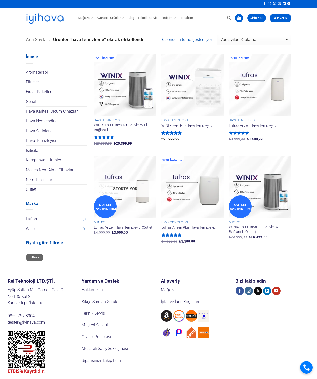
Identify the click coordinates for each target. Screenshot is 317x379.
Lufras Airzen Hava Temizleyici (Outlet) (124, 227)
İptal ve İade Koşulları (180, 301)
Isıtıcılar (33, 150)
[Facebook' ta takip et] (264, 4)
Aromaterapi (37, 72)
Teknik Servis (148, 18)
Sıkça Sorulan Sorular (101, 301)
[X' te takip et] (274, 4)
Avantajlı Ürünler (110, 18)
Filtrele (34, 257)
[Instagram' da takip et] (269, 4)
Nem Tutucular (39, 179)
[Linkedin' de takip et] (284, 4)
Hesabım (186, 18)
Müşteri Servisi (95, 325)
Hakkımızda (92, 289)
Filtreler (32, 82)
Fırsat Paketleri (39, 91)
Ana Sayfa (36, 39)
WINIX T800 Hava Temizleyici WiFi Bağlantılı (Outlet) (255, 229)
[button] (239, 18)
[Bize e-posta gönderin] (279, 4)
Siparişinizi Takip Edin (101, 360)
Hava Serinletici (39, 131)
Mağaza (85, 18)
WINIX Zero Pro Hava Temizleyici (186, 125)
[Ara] (229, 18)
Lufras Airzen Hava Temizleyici (252, 125)
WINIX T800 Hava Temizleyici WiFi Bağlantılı (120, 127)
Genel (31, 101)
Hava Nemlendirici (42, 121)
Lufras (31, 219)
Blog (131, 18)
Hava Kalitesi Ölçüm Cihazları (52, 111)
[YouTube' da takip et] (288, 4)
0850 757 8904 (21, 315)
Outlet (31, 189)
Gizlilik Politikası (96, 336)
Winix (31, 228)
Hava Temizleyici (41, 140)
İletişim (168, 18)
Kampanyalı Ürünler (43, 160)
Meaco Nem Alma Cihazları (50, 169)
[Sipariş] (254, 40)
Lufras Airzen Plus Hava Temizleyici (188, 227)
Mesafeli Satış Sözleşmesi (105, 348)
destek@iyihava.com (26, 322)
